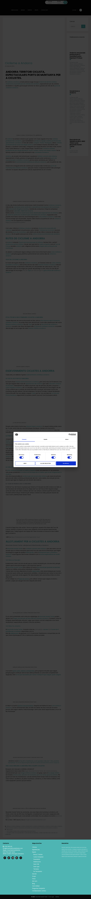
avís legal (80, 852)
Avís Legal (51, 897)
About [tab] (66, 439)
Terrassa (36, 869)
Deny (25, 463)
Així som (34, 881)
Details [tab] (45, 439)
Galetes (57, 897)
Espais (34, 852)
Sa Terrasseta (37, 871)
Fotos (33, 879)
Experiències (36, 849)
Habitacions (37, 862)
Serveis (34, 874)
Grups (34, 876)
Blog (33, 883)
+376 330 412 (7, 846)
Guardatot (36, 859)
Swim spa (36, 866)
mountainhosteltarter (13, 850)
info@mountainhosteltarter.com (13, 848)
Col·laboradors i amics (39, 891)
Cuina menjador (38, 857)
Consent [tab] (24, 439)
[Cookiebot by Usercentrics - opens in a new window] (69, 435)
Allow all (66, 463)
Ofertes (34, 847)
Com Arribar (36, 886)
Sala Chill (36, 864)
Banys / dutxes (38, 854)
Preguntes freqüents (38, 888)
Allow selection (45, 463)
